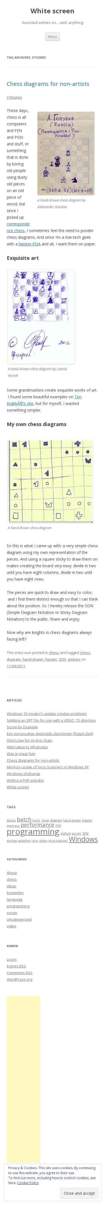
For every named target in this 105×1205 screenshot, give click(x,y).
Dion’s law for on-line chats (29, 740)
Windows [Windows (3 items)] (83, 839)
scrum (12, 912)
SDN (62, 659)
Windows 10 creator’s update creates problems (47, 713)
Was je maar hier (21, 753)
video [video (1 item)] (43, 841)
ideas (11, 885)
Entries (16, 966)
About (12, 872)
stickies (74, 659)
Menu (52, 36)
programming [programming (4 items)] (33, 831)
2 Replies (14, 97)
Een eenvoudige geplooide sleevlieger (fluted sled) (50, 733)
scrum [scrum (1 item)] (76, 833)
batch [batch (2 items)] (24, 819)
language (15, 899)
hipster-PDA (30, 244)
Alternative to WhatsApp (27, 747)
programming (18, 905)
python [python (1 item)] (65, 833)
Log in (12, 959)
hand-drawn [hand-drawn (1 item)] (72, 820)
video (11, 925)
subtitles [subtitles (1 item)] (24, 841)
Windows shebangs (23, 773)
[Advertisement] (23, 1079)
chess (54, 652)
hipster (51, 659)
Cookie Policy (28, 1183)
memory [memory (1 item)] (13, 826)
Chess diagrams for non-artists (48, 84)
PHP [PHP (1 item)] (58, 826)
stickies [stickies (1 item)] (12, 841)
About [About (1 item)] (11, 820)
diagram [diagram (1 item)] (56, 820)
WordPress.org (19, 979)
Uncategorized (19, 919)
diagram (14, 659)
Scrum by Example (22, 727)
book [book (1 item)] (36, 820)
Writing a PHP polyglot (25, 780)
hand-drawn (32, 659)
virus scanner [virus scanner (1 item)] (58, 841)
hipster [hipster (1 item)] (87, 820)
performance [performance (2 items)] (37, 824)
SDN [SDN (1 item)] (85, 833)
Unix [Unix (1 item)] (34, 841)
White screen (52, 11)
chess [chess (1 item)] (45, 820)
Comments (19, 972)
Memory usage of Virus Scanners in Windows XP (48, 767)
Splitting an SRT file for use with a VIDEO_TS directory (51, 720)
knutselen (15, 892)
